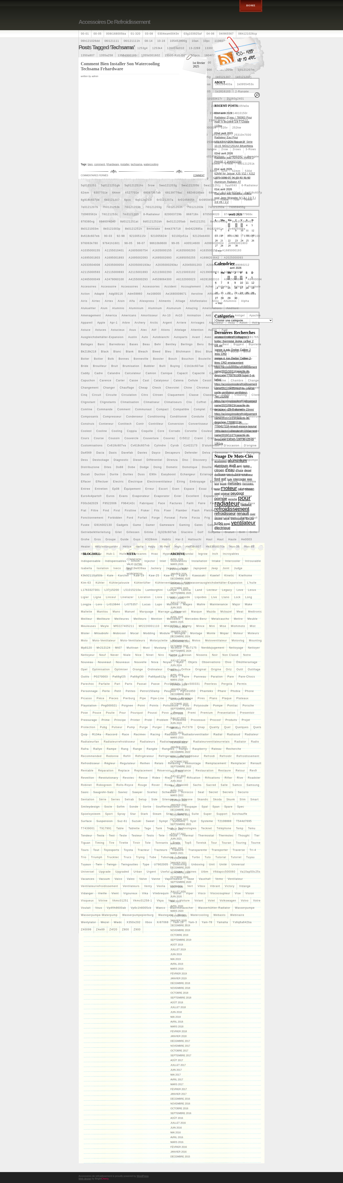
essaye (230, 488)
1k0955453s (245, 84)
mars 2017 (176, 1084)
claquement (176, 394)
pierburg (129, 698)
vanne (156, 878)
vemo (219, 878)
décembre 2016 (180, 1098)
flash (196, 510)
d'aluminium (210, 445)
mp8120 (86, 647)
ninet (150, 655)
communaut (143, 409)
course (99, 438)
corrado (174, 431)
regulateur (128, 763)
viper (189, 893)
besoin (213, 344)
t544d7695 (244, 821)
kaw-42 (169, 575)
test (112, 835)
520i (224, 171)
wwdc (118, 922)
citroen (158, 394)
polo (186, 705)
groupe (110, 539)
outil (239, 669)
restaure (224, 770)
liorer (171, 597)
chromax (203, 387)
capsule (228, 373)
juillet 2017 (178, 1065)
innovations (179, 561)
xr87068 (163, 922)
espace (189, 488)
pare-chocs (247, 676)
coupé (221, 431)
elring (181, 481)
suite (195, 813)
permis (242, 683)
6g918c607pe (90, 199)
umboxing (180, 864)
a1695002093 (138, 257)
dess (84, 459)
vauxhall (205, 878)
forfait (142, 517)
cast (146, 380)
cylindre (160, 445)
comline (86, 409)
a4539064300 (162, 279)
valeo (131, 878)
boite (247, 351)
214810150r (239, 113)
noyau (167, 662)
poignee (127, 705)
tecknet (206, 828)
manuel (130, 611)
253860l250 (215, 142)
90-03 (108, 236)
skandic (202, 799)
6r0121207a (165, 199)
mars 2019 (176, 968)
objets (192, 662)
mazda (211, 611)
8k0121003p (111, 228)
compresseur (112, 416)
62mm (85, 192)
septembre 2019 (180, 939)
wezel (105, 922)
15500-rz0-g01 (176, 55)
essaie (216, 488)
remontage (193, 763)
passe (155, 683)
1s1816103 (223, 91)
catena (178, 380)
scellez (152, 792)
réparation (106, 770)
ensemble (249, 481)
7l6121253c (110, 214)
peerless (211, 683)
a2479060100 (114, 279)
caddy (85, 373)
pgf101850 (188, 691)
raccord (111, 734)
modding (149, 633)
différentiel (154, 459)
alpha (245, 301)
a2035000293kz (167, 264)
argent (167, 322)
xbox (148, 922)
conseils (235, 416)
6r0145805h (186, 199)
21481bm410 (239, 120)
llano (225, 597)
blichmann (183, 351)
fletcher (210, 510)
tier (257, 835)
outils (85, 676)
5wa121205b (190, 185)
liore (159, 597)
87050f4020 (211, 214)
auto (145, 337)
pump (131, 727)
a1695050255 (186, 257)
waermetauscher (182, 907)
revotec (128, 777)
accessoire (109, 286)
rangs (183, 748)
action (85, 293)
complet (199, 409)
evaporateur (141, 496)
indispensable (91, 561)
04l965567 (226, 33)
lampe (172, 590)
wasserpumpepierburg (138, 915)
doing (158, 467)
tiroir (136, 842)
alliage (180, 301)
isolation (103, 568)
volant (198, 900)
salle (224, 785)
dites (107, 467)
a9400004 (255, 279)
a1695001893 (114, 257)
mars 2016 (176, 1142)
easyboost (168, 474)
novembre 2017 (180, 1045)
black (105, 351)
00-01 (85, 33)
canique (166, 373)
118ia (85, 48)
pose (84, 712)
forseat (169, 517)
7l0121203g (153, 207)
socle (108, 806)
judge (238, 568)
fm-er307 (243, 510)
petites (130, 691)
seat (201, 792)
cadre (98, 373)
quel (227, 727)
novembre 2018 (180, 988)
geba (211, 524)
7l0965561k (89, 214)
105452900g (178, 40)
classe (194, 394)
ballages (87, 344)
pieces (113, 698)
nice (138, 655)
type (146, 864)
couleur (206, 431)
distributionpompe (245, 459)
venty (148, 886)
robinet (86, 785)
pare (231, 676)
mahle (201, 604)
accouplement (191, 286)
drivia (248, 467)
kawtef (215, 575)
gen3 (223, 524)
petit (117, 691)
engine (233, 481)
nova (154, 662)
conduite (197, 416)
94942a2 (233, 236)
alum (104, 308)
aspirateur (216, 322)
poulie (110, 712)
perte (106, 691)
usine (178, 871)
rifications (212, 777)
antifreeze (223, 315)
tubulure (167, 857)
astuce (86, 329)
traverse (239, 850)
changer (109, 387)
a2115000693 (114, 272)
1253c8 (127, 48)
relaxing (174, 763)
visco (202, 893)
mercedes (173, 618)
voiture (185, 900)
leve (240, 590)
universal (238, 864)
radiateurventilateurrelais (211, 741)
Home (251, 5)
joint (225, 568)
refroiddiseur (189, 756)
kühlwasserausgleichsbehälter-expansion (213, 582)
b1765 (254, 337)
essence (246, 488)
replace (124, 770)
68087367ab (152, 192)
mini (212, 626)
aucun (212, 329)
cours (85, 438)
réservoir (164, 770)
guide (124, 539)
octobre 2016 (179, 1108)
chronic (219, 387)
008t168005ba (116, 33)
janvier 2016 (178, 1151)
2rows (237, 149)
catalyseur (161, 380)
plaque (227, 698)
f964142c (128, 503)
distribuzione (90, 467)
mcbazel (226, 611)
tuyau (250, 857)
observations (211, 662)
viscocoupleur (220, 893)
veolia (161, 886)
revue (143, 777)
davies (142, 452)
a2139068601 (209, 272)
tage (147, 828)
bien (90, 164)
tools (176, 842)
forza (196, 517)
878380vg (87, 221)
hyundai (187, 553)
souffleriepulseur (168, 806)
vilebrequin (161, 893)
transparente (197, 850)
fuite (244, 517)
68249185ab (195, 192)
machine (172, 604)
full (254, 517)
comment (123, 409)
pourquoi (137, 712)
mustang (160, 647)
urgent (151, 871)
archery (140, 322)
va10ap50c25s (250, 871)
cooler (244, 423)
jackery (155, 568)
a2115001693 (138, 272)
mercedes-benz (196, 618)
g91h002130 (103, 524)
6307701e (101, 192)
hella (140, 546)
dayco (156, 452)
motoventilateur (216, 640)
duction (99, 474)
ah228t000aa (247, 293)
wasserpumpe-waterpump (99, 915)
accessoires (129, 286)
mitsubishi (101, 633)
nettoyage (236, 647)
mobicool (119, 633)
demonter (221, 452)
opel (84, 669)
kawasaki (199, 575)
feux (251, 503)
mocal (134, 633)
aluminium (136, 308)
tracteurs (160, 850)
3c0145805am (214, 156)
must (146, 647)
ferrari (239, 503)
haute (232, 539)
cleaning (240, 394)
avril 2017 (176, 1079)
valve (143, 878)
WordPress (143, 1176)
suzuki (136, 821)
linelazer (127, 597)
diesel (137, 459)
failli (190, 503)
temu (252, 828)
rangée (152, 748)
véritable (176, 886)
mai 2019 (175, 959)
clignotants (108, 402)
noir (215, 655)
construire (253, 416)
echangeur (188, 474)
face (161, 503)
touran (226, 842)
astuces (100, 329)
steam (157, 813)
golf (200, 532)
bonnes (124, 358)
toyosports (111, 850)
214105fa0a (241, 105)
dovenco (222, 467)
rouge (142, 785)
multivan (132, 647)
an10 (178, 315)
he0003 (246, 539)
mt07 (118, 647)
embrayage (197, 481)
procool (215, 720)
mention (156, 618)
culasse (226, 438)
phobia (235, 691)
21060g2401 (235, 98)
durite (114, 474)
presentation (226, 712)
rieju (168, 777)
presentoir (247, 712)
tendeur (86, 835)
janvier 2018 (178, 1036)
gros (97, 539)
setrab (129, 799)
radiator (240, 741)
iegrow (203, 553)
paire (185, 676)
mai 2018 (175, 1017)
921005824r (159, 236)
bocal (235, 351)
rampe (112, 748)
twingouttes (129, 864)
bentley (171, 344)
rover (156, 785)
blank (130, 351)
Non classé (230, 655)
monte (211, 633)
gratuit (229, 532)
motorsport (179, 640)
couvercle (131, 438)
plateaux (242, 698)
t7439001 (88, 828)
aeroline (197, 293)
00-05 (98, 33)
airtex (109, 301)
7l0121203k (195, 207)
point (141, 705)
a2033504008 (90, 264)
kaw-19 (139, 575)
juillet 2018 (178, 1007)
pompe (218, 705)
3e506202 (236, 156)
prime (106, 720)
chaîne (221, 380)
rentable (87, 770)
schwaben (169, 792)
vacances (87, 878)
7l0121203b (132, 207)
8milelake (153, 228)
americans (129, 315)
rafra (85, 748)
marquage (147, 611)
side (154, 799)
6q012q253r (143, 199)
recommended (91, 756)
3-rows (251, 149)
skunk (230, 799)
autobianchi (161, 337)
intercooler (232, 561)
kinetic (229, 575)
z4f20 (113, 929)
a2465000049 (90, 279)
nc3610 (176, 647)
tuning (182, 857)
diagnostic (121, 459)
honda (85, 553)
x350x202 (134, 922)
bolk (111, 358)
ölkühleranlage (247, 662)
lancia (186, 590)
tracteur (143, 850)
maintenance (219, 604)
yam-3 (192, 922)
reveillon (87, 777)
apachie (255, 315)
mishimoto (238, 626)
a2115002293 (162, 272)
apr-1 (113, 322)
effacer (86, 481)
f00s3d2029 (89, 503)
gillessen (133, 532)
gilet (118, 532)
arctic (154, 322)
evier (178, 496)
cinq (84, 394)
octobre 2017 (179, 1050)
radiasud (233, 734)
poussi (152, 712)
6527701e (132, 192)
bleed (156, 351)
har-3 (179, 539)
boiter (85, 358)
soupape (191, 806)
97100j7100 (252, 236)
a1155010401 (114, 250)
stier (169, 813)
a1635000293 (186, 250)
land (198, 590)
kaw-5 (183, 575)
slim (243, 799)
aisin (121, 301)
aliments (165, 301)
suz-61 (122, 821)
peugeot (170, 691)
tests (150, 835)
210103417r (214, 98)
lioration (144, 597)
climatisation (130, 402)
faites (214, 503)
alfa (132, 301)
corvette (191, 431)
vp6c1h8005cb (141, 907)
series (115, 799)
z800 (125, 929)
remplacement (215, 763)
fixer (167, 510)
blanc (117, 351)
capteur (244, 373)
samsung (253, 785)
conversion (176, 423)
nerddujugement (212, 647)
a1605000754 (138, 250)
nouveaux (123, 662)
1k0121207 (223, 77)
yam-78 (207, 922)
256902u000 (236, 142)
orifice (186, 669)
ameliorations (212, 308)
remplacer (238, 763)
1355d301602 (150, 55)
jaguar (171, 568)
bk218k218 (88, 351)
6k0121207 (112, 199)
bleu (168, 351)
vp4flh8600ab (116, 907)
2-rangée (242, 91)
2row (224, 149)
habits (166, 539)
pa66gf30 (137, 676)
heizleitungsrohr (106, 546)
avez (219, 337)
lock (237, 597)
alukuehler (88, 308)
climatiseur (152, 402)
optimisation (101, 669)
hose (98, 553)
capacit (182, 373)
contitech (125, 423)
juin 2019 (176, 954)
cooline (101, 431)
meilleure (103, 618)
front (232, 517)
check (156, 387)
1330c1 (210, 48)
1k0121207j (243, 77)
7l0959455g (237, 207)
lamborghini (154, 590)
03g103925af (193, 33)
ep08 (115, 488)
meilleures (121, 618)
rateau (217, 748)
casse (134, 380)
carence (105, 380)
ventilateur (235, 878)
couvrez (169, 438)
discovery (200, 459)
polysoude (201, 705)
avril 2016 (176, 1137)
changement (90, 387)
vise (238, 893)
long (248, 597)
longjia (86, 604)
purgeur (172, 727)
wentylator (88, 922)
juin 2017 (176, 1070)
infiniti (135, 561)
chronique (236, 387)
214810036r (218, 113)
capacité (198, 373)
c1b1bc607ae (194, 366)
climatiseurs (173, 402)
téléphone (224, 828)
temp (239, 828)
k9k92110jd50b (92, 575)
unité (223, 864)
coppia (132, 431)
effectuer (102, 481)
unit (212, 864)
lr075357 (131, 604)
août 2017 (176, 1060)
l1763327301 (90, 590)
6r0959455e (207, 199)
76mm (248, 199)
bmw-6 (221, 351)
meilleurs (140, 618)
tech (170, 828)
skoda (217, 799)
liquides (200, 597)
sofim (121, 806)
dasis (113, 452)
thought (244, 835)
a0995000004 (214, 243)
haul (209, 539)
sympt (163, 821)
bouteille (204, 358)
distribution (220, 459)
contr (140, 423)
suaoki (182, 813)
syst (193, 821)
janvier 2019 (178, 978)
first (117, 510)
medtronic (255, 611)
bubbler (149, 366)
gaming (184, 524)
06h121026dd (90, 40)
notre (247, 655)
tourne (256, 842)
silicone (187, 799)
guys (136, 539)
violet (177, 893)
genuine (237, 524)
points (154, 705)
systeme (207, 821)
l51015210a (132, 590)
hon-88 (249, 546)
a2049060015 (216, 264)
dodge (144, 467)
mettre (238, 618)
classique (210, 394)
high (178, 546)
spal (204, 806)
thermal (188, 835)
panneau (200, 676)
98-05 (128, 243)
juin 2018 (176, 1012)
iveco (117, 568)
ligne (97, 597)
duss (141, 474)
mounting (255, 640)
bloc (198, 351)
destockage (101, 459)
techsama (136, 164)
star (133, 813)
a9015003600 (233, 279)
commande (105, 409)
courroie (253, 431)
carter (120, 380)
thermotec (226, 835)
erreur (149, 488)
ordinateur (155, 669)
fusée (85, 524)
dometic (172, 467)
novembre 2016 (180, 1103)
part (117, 683)
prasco (178, 712)
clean (226, 394)
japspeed (200, 568)
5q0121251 (88, 185)
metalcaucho (220, 618)
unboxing (198, 864)
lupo (158, 604)
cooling (117, 431)
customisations (92, 445)
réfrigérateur (144, 756)
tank (159, 828)
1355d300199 (127, 55)
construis (87, 423)
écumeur (224, 474)
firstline (130, 510)
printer (135, 720)
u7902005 (161, 864)
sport (109, 813)
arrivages (197, 322)
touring (241, 842)
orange (138, 669)
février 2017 (178, 1089)
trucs (127, 857)
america (111, 315)
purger (157, 727)
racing (155, 734)
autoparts (180, 337)
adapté (99, 293)
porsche (248, 705)
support (221, 813)
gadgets (122, 524)
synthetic (179, 821)
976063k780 (89, 243)
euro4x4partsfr (91, 496)
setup (142, 799)
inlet (163, 561)
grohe (85, 539)
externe (247, 496)
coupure (237, 431)
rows (168, 785)
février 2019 (178, 973)
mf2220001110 (149, 626)
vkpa (160, 900)
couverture (151, 438)
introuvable (253, 561)
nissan (187, 655)
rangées (168, 748)
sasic (85, 792)
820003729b (173, 214)
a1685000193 (232, 250)
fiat (83, 510)
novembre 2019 (180, 930)
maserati (180, 611)
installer (124, 164)
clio (189, 402)
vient (115, 893)
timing (99, 842)
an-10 (166, 315)
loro (99, 604)
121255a (112, 48)
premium (207, 712)
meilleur (86, 618)
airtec (96, 301)
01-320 (136, 33)
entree (85, 488)
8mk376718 (173, 228)
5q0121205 (221, 178)
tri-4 (253, 850)
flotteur (225, 510)
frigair (219, 517)
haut (220, 539)
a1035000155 (90, 250)
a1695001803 (90, 257)
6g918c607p (253, 192)
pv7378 (187, 727)
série (103, 799)
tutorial (220, 857)
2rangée (211, 149)
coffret (201, 402)
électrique (135, 481)
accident (170, 286)
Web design (85, 1178)
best (226, 344)
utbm (204, 871)
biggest (238, 344)
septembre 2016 (180, 1113)
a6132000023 (186, 279)
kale (110, 575)
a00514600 (192, 243)
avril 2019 (176, 964)
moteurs (253, 633)
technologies (187, 828)
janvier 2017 (178, 1094)
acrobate (254, 286)
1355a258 (106, 55)
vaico (118, 878)
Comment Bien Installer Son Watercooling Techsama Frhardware (120, 66)
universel (87, 871)
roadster (254, 777)
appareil (87, 322)
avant (196, 337)
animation (194, 315)
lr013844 (113, 604)
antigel (240, 315)
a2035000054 (114, 264)
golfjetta (214, 532)
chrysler (254, 387)
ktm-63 (86, 582)
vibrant (215, 886)
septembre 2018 (180, 997)
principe (120, 720)
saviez (123, 792)
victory (229, 886)
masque (196, 611)
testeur (136, 835)
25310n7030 (242, 134)
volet (211, 900)
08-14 (149, 40)
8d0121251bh (152, 221)
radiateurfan (90, 741)
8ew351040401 (242, 221)
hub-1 (110, 553)
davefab (127, 452)
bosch (172, 358)
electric (118, 481)
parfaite (104, 683)
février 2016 (178, 1147)
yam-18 (178, 922)
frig (207, 517)
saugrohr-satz (103, 792)
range (137, 748)
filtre (94, 510)
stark (144, 813)
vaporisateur (174, 878)
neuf (102, 655)
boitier (98, 358)
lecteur (212, 590)
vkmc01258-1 (142, 900)
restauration (205, 770)
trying (140, 857)
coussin (114, 438)
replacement (143, 770)
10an (195, 40)
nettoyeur (88, 655)
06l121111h (132, 40)
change (253, 380)
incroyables (231, 553)
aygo (241, 337)
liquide (185, 597)
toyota (128, 850)
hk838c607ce (215, 546)
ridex (156, 777)
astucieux (118, 329)
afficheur (214, 293)
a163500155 (209, 250)
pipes (173, 698)
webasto (220, 915)
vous (98, 907)
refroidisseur (90, 763)
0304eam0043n (168, 33)
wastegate (165, 915)
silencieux (169, 799)
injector (149, 561)
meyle (105, 626)
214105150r (219, 105)
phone (249, 691)
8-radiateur (151, 214)
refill (127, 756)
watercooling (200, 915)
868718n (192, 214)
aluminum (155, 308)
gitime (148, 532)
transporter (220, 850)
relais (159, 763)
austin (132, 337)
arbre (126, 322)
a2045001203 (192, 264)
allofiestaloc (198, 301)
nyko (180, 662)
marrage (164, 611)
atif (154, 329)
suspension (104, 821)
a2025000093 (233, 257)
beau (146, 344)
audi (225, 329)
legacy (227, 590)
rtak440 (182, 785)
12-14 (97, 48)
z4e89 (100, 929)
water (182, 915)
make (248, 604)
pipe (143, 698)
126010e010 (175, 48)
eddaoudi (241, 474)
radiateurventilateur (174, 741)
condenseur (134, 416)
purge (144, 727)
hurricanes (139, 553)
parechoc (87, 683)
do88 (119, 467)
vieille (102, 893)
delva (206, 452)
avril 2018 (176, 1021)
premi (192, 712)
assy (231, 322)
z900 (137, 929)
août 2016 (176, 1118)
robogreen (104, 785)
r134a (96, 734)
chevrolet (172, 387)
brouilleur (100, 366)
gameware (167, 524)
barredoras (117, 344)
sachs (197, 785)
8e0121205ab (176, 221)
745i (236, 199)
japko (184, 568)
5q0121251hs (134, 185)
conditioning (156, 416)
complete (216, 409)
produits (231, 720)
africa (229, 293)
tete (161, 835)
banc (101, 344)
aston (244, 322)
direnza (172, 459)
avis (230, 337)
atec (144, 329)
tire (111, 842)
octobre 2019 (179, 935)
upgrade (105, 871)
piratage (187, 698)
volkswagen (228, 900)
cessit (207, 380)
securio (243, 792)
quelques (241, 727)
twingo (112, 864)
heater (85, 546)
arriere (181, 322)
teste (123, 835)
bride (84, 366)
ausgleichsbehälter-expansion (102, 337)
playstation (89, 705)
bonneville (141, 358)
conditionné (178, 416)
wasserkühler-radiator (214, 907)
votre (257, 900)
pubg (103, 727)
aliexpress (147, 301)
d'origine (250, 445)
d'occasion (231, 445)
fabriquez (147, 503)
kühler (100, 582)
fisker (145, 510)
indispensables (115, 561)
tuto (208, 857)
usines (191, 871)
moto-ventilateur (104, 640)
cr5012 (185, 438)
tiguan (85, 842)
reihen (145, 763)
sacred (211, 785)
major (236, 604)
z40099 (86, 929)
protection (88, 727)
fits (156, 510)
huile (123, 553)
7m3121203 (130, 214)
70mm (224, 199)
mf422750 (171, 626)
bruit (114, 366)
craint (198, 438)
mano (116, 611)
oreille (172, 669)
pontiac (232, 705)
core (161, 431)
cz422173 (191, 445)
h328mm (151, 539)
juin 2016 (176, 1127)
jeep (214, 568)
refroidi (209, 756)
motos (196, 640)
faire (201, 503)
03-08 (149, 33)
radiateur (252, 734)
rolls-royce (124, 785)
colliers (235, 402)
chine (188, 387)
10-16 (161, 40)
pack (173, 676)
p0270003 (101, 676)
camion (151, 373)
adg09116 (116, 293)
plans (213, 698)
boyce (219, 358)
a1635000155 (162, 250)
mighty (187, 626)
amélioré (232, 308)
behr (157, 344)
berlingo (187, 344)
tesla (100, 835)
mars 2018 (176, 1026)
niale (127, 655)
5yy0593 (231, 185)
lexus (252, 590)
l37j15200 (112, 590)
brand (233, 358)
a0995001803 (238, 243)
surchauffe (239, 813)
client (256, 394)
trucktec (113, 857)
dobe (131, 467)
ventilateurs (131, 886)
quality (215, 727)
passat (142, 683)
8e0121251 (198, 221)
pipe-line (157, 698)
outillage (254, 669)
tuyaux (86, 864)
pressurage (89, 720)
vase (190, 878)
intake (216, 561)
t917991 (106, 828)
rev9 (253, 770)
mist (253, 626)
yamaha (222, 922)
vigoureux (130, 893)
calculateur (133, 373)
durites (128, 474)
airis (84, 301)
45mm (216, 163)
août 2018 (176, 1002)
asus (132, 329)
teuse (173, 835)
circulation (129, 394)
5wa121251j (212, 185)
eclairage (207, 474)
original (200, 669)
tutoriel (236, 857)
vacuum (104, 878)
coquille (147, 431)
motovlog (238, 640)
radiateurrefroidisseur (119, 741)
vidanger (87, 893)
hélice (127, 546)
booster (158, 358)
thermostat (206, 835)
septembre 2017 (180, 1055)
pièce (100, 698)
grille (253, 532)
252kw (236, 127)
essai (202, 488)
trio (83, 857)
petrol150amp (150, 691)
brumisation (130, 366)
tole (148, 842)
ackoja (238, 286)
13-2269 (194, 48)
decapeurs (172, 452)
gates (198, 524)
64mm (116, 192)
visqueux (87, 900)
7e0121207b (89, 207)
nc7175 (191, 647)
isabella (86, 568)
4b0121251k (246, 163)
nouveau (87, 662)
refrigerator (167, 756)
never (114, 655)
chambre (237, 380)
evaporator (162, 496)
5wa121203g (168, 185)
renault (255, 763)
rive (240, 777)
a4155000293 (138, 279)
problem (162, 720)
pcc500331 (192, 683)
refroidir (226, 756)
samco (237, 785)
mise (223, 626)
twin (99, 864)
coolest (86, 431)
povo (165, 712)
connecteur (217, 416)
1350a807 (88, 55)
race (125, 734)
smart (254, 799)
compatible (181, 409)
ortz (229, 669)
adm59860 (135, 293)
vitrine (103, 900)
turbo (196, 857)
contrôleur (156, 423)
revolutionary (108, 777)
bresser (247, 358)
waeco (160, 907)
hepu (152, 546)
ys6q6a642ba (242, 922)
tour (214, 842)
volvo (244, 900)
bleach (143, 351)
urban (138, 871)
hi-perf (165, 546)
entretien (101, 488)
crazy (212, 438)
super (207, 813)
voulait (86, 907)
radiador (171, 734)
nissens (201, 655)
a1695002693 (162, 257)
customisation (246, 438)
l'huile (252, 582)
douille (207, 467)
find (106, 510)
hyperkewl (170, 553)
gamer (150, 524)
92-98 (121, 236)
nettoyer (254, 647)
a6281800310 (209, 279)
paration (217, 676)
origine (216, 669)
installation (199, 561)
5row (151, 185)
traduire (178, 850)
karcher (123, 575)
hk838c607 (193, 546)
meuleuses (88, 626)
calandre (113, 373)
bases (134, 344)
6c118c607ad (231, 192)
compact (162, 409)
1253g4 (142, 48)
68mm (213, 192)
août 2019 (176, 944)
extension (230, 496)
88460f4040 (107, 221)
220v (224, 127)
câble (233, 366)
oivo (228, 662)
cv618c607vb (140, 445)
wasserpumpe (245, 907)
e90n (153, 474)
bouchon (188, 358)
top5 (188, 842)
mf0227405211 (124, 626)
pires (201, 698)
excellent (192, 496)
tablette (134, 828)
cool (216, 423)
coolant (229, 423)
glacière (187, 532)
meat (240, 611)
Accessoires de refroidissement (114, 22)
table (120, 828)
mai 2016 (175, 1132)
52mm (236, 171)
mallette (86, 611)
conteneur (106, 423)
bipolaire (255, 344)
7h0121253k (111, 207)
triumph (96, 857)
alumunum (173, 308)
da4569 (86, 452)
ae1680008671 (176, 293)
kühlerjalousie (119, 582)
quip (84, 734)
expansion (211, 496)
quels (257, 727)
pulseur (117, 727)
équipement (132, 488)
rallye (97, 748)
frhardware (112, 164)
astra (256, 322)
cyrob (175, 445)
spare (228, 806)
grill (242, 532)
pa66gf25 (119, 676)
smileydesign (90, 806)
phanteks (206, 691)
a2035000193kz (140, 264)
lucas (146, 604)
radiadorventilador (195, 734)
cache (246, 366)
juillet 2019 (178, 949)
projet (246, 720)
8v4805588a (236, 228)
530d (248, 171)
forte (183, 517)
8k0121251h (133, 228)
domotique (189, 467)
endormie (217, 481)
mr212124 (104, 647)
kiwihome (245, 575)
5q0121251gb (110, 185)
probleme (179, 720)
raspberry (199, 748)
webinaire (237, 915)
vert (190, 886)
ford (130, 517)
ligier (85, 597)
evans (123, 496)
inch (215, 553)
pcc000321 (172, 683)
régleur (109, 763)
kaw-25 (154, 575)
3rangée (253, 156)
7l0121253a (216, 207)
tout (96, 850)
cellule (193, 380)
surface (86, 821)
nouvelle (140, 662)
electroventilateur (159, 481)
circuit (96, 394)
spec (240, 806)
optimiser (121, 669)
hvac (154, 553)
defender (191, 452)
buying (175, 366)
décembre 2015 (180, 1156)
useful (165, 871)
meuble (252, 618)
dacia (100, 452)
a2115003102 (186, 272)
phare (222, 691)
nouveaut (104, 662)
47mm (229, 163)
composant (236, 409)
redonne (112, 756)
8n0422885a (194, 228)
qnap (201, 727)
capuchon (88, 380)
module (165, 633)
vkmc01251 (120, 900)
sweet (150, 821)
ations (165, 329)
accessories (151, 286)
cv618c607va (116, 445)
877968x (247, 214)
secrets (228, 792)
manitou (102, 611)
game (137, 524)
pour (122, 712)
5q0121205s (241, 178)
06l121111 (112, 40)
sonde (134, 806)
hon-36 (234, 546)
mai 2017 (175, 1074)
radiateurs (147, 741)
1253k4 (157, 48)
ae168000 (154, 293)
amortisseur (149, 315)
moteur (238, 633)
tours (85, 850)
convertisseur (198, 423)
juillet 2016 (178, 1122)
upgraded (122, 871)
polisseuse (170, 705)
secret (213, 792)
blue (209, 351)
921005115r (138, 236)
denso (237, 452)
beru (200, 344)
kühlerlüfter (142, 582)
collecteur (218, 402)
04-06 (210, 33)
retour (240, 770)
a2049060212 (240, 264)
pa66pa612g (157, 676)
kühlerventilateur (167, 582)
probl (148, 720)
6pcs (127, 199)
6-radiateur (250, 185)
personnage (89, 691)
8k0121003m (90, 228)
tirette (123, 842)
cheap (143, 387)
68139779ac (173, 192)
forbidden (115, 517)
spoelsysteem (91, 813)
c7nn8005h (216, 366)
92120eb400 (201, 236)
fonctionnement (92, 517)
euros (111, 496)
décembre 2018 (180, 983)
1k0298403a (223, 84)
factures (176, 503)
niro (161, 655)
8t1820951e (215, 228)
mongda (180, 633)
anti (208, 315)
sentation (87, 799)
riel (179, 777)
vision (249, 893)
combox (251, 402)
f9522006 (110, 503)
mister (85, 633)
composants (89, 416)
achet (209, 286)
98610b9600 (158, 243)
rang (125, 748)
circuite (111, 394)
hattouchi (194, 539)
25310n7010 (220, 134)
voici (171, 900)
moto (84, 640)
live (214, 597)
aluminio (118, 308)
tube (152, 857)
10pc (206, 40)
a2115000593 (90, 272)
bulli (162, 366)
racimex (140, 734)
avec (208, 337)
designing (254, 452)
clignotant (88, 402)
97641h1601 (111, 243)
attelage (180, 329)
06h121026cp (247, 33)
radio (255, 741)
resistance (183, 770)
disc (185, 459)
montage (196, 633)
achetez (223, 286)
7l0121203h (174, 207)
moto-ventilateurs (132, 640)
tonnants (161, 842)
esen (175, 488)
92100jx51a (180, 236)
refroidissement (247, 756)
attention (197, 329)
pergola (226, 683)
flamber (181, 510)
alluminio (230, 301)
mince (200, 626)
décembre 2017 (180, 1041)
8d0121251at (129, 221)
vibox (201, 886)
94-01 (219, 236)
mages (187, 604)
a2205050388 (233, 272)
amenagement (91, 315)
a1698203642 (209, 257)
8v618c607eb (90, 236)
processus (198, 720)
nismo (173, 655)
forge (156, 517)
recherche (233, 748)
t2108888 (225, 821)
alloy (215, 301)
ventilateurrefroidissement (99, 886)
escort (163, 488)
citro (144, 394)
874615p (230, 214)
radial (218, 734)
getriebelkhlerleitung (95, 532)
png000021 (109, 705)
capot (213, 373)
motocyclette (159, 640)
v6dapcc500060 (224, 871)
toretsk (201, 842)
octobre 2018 (179, 992)
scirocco (187, 792)
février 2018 (178, 1031)
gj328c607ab (167, 532)
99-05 (176, 243)
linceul (111, 597)
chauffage (127, 387)
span (216, 806)
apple (101, 322)
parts (128, 683)
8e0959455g (219, 221)
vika (145, 893)
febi (226, 503)
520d (213, 171)
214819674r (217, 120)
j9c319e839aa (136, 568)
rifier (228, 777)
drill (236, 467)
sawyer (137, 792)
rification (193, 777)
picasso (86, 698)
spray (121, 813)
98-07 (141, 243)
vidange (244, 886)
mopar (224, 633)
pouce (97, 712)
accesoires (88, 286)
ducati (85, 474)
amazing (192, 308)
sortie (147, 806)
